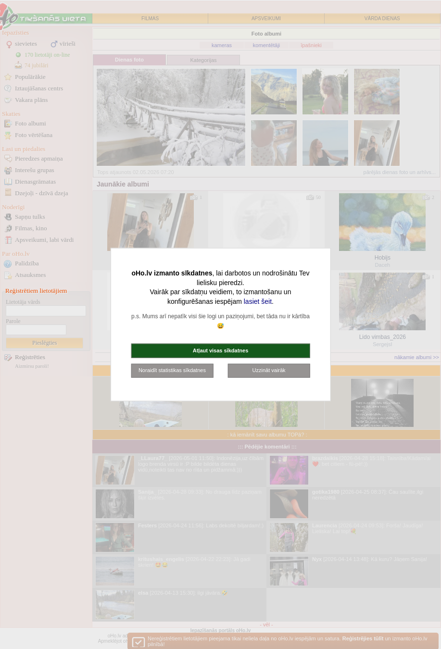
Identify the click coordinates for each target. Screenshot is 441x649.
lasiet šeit (258, 301)
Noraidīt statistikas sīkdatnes (172, 370)
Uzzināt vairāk (269, 370)
